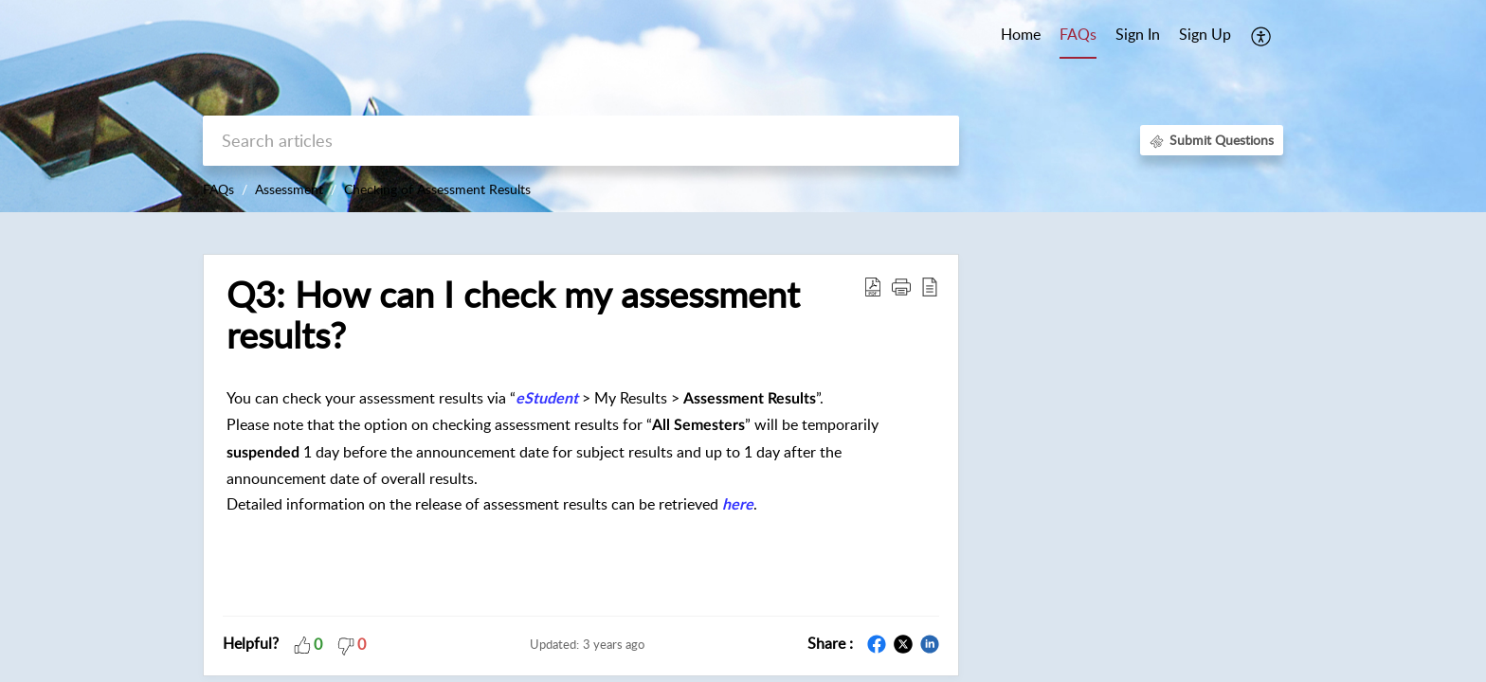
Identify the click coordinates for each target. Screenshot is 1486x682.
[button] (1262, 36)
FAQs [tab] (1078, 34)
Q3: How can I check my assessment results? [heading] (513, 315)
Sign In (1137, 34)
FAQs (218, 189)
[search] (581, 141)
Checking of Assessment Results (437, 189)
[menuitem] (1137, 36)
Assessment (289, 189)
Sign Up (1205, 34)
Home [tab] (1021, 34)
